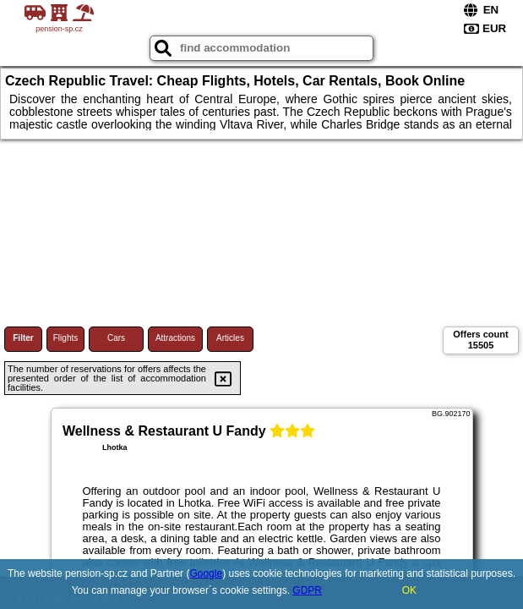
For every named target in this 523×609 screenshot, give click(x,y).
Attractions (175, 338)
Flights (65, 338)
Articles (230, 338)
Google (205, 573)
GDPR (307, 590)
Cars (116, 338)
